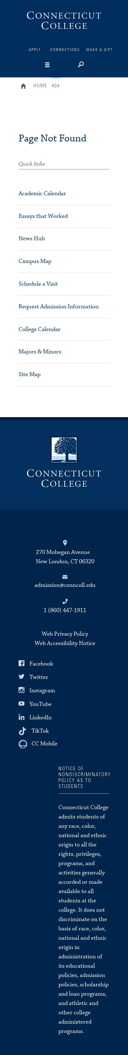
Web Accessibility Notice (65, 643)
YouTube (40, 704)
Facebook (41, 664)
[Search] (80, 65)
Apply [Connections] (35, 50)
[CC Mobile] (38, 744)
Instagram (42, 690)
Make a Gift (99, 50)
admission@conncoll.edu (65, 585)
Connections (65, 50)
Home (25, 86)
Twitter (38, 677)
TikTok (40, 731)
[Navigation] (57, 65)
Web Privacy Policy (65, 634)
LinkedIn (40, 717)
